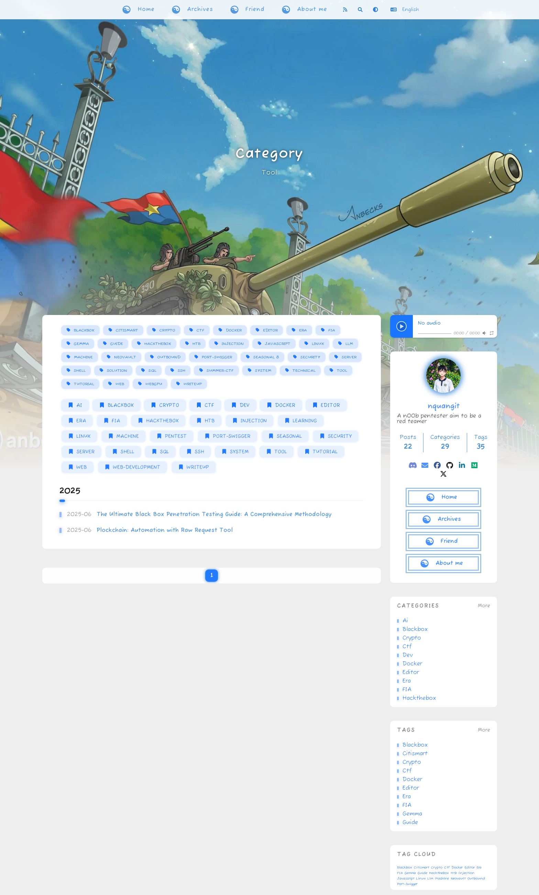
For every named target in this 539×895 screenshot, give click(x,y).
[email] (425, 465)
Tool (269, 173)
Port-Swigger (217, 357)
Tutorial (84, 384)
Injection (233, 343)
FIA (331, 330)
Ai (79, 405)
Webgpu (153, 384)
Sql (152, 370)
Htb (196, 343)
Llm (349, 343)
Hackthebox (157, 343)
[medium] (474, 465)
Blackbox (84, 330)
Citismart (127, 330)
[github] (449, 465)
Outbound (168, 357)
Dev (245, 405)
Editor (270, 330)
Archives (200, 9)
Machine (83, 357)
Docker (234, 330)
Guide (116, 343)
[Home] (443, 497)
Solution (117, 370)
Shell (80, 370)
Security (310, 357)
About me (312, 9)
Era (303, 330)
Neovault (125, 357)
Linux (318, 343)
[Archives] (443, 519)
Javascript (277, 343)
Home (146, 9)
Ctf (201, 330)
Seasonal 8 (266, 357)
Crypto (167, 330)
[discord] (412, 465)
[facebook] (437, 465)
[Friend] (443, 541)
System (263, 370)
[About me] (443, 563)
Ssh (181, 370)
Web (120, 384)
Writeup (193, 384)
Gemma (81, 343)
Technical (304, 370)
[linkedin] (462, 465)
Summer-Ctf (220, 370)
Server (349, 357)
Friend (255, 9)
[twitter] (443, 474)
